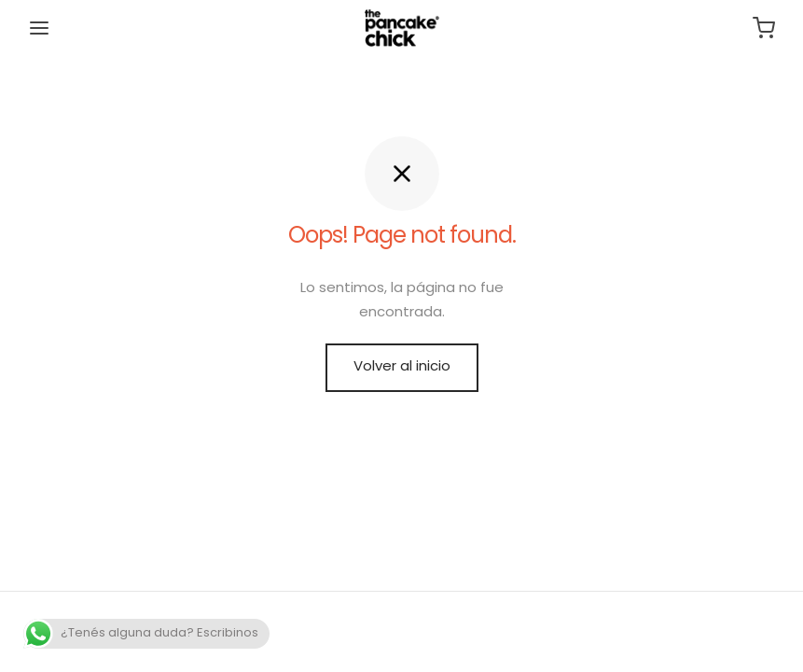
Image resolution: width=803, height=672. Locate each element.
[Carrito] (764, 28)
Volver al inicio (401, 367)
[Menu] (39, 28)
